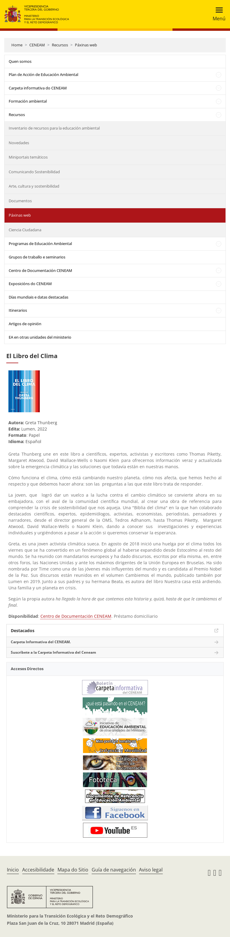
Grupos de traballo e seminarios (37, 257)
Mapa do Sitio (73, 869)
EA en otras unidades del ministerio (40, 337)
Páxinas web (86, 45)
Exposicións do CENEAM (30, 283)
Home (16, 45)
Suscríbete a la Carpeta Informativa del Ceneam (53, 652)
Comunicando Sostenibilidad (34, 171)
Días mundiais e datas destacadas (38, 297)
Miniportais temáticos (28, 157)
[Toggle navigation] (217, 14)
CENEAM (37, 45)
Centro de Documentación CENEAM (40, 270)
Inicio (13, 869)
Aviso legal (151, 869)
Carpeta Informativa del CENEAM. (41, 641)
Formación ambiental (28, 101)
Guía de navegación (114, 869)
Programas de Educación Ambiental (40, 243)
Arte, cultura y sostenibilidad (34, 186)
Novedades (19, 142)
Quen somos (20, 61)
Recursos (60, 45)
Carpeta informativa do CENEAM (38, 88)
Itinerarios (18, 310)
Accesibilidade (38, 869)
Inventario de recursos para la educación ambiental (54, 128)
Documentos (20, 200)
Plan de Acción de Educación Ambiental (43, 74)
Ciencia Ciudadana (25, 229)
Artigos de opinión (25, 323)
